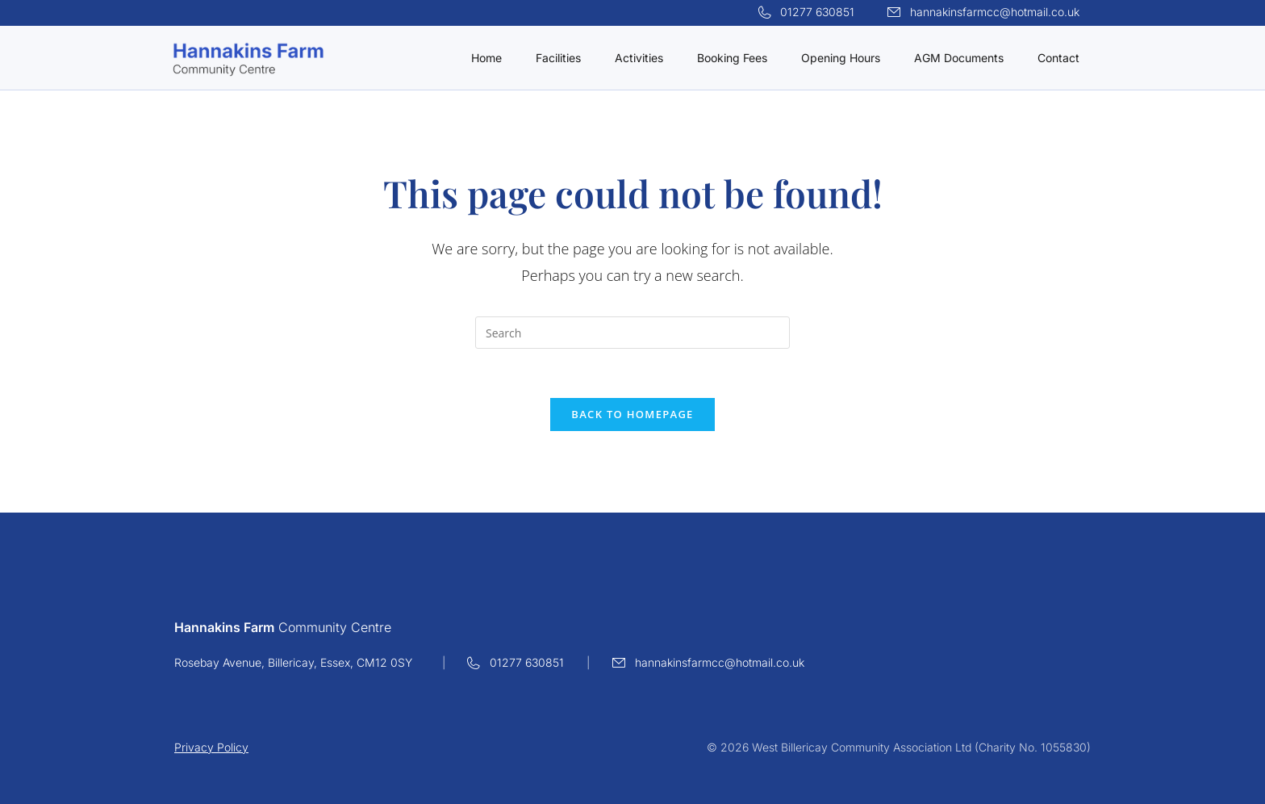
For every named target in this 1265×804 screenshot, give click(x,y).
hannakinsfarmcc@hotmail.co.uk (994, 12)
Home (486, 58)
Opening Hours (840, 58)
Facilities (558, 58)
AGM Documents (959, 58)
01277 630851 (817, 12)
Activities (639, 58)
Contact (1058, 58)
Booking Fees (732, 58)
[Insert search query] (632, 332)
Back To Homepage (632, 414)
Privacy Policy (211, 747)
